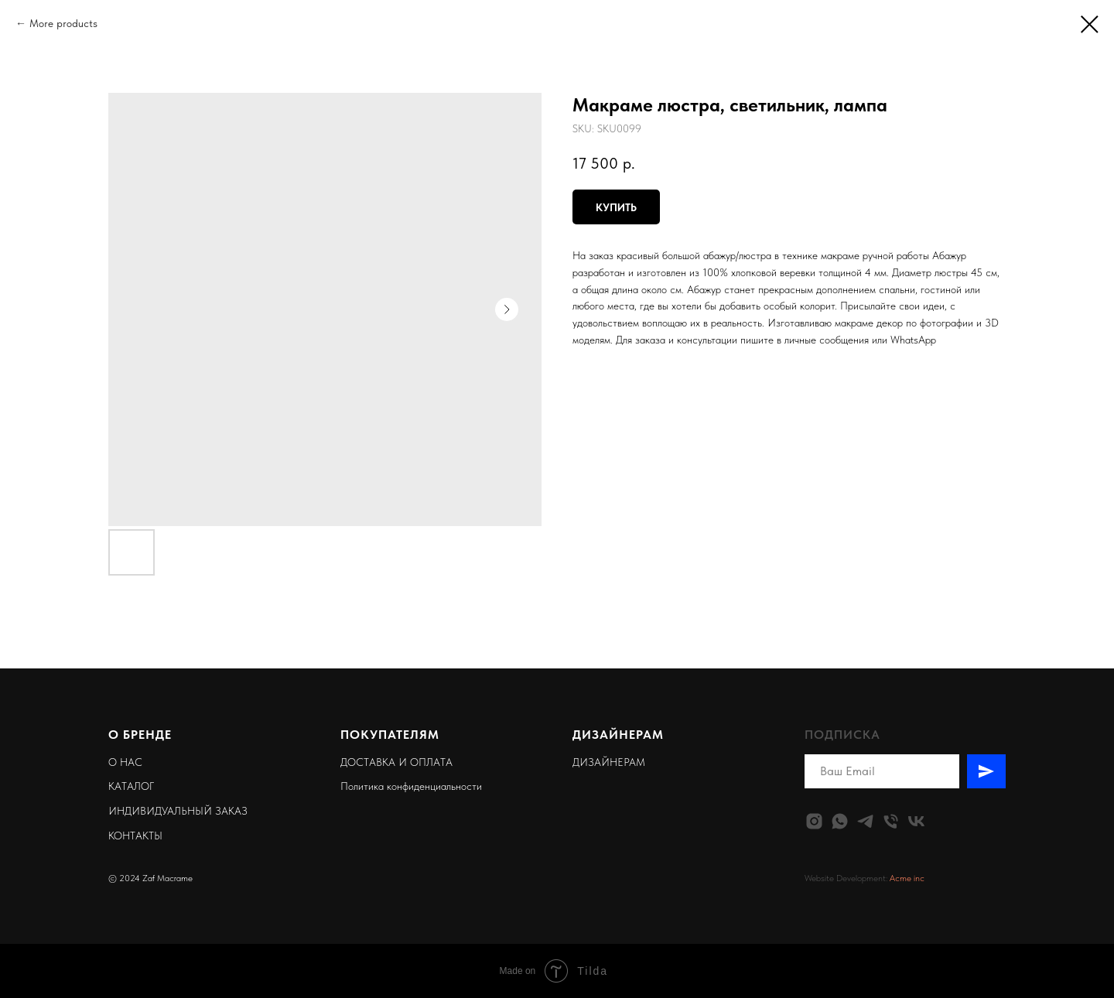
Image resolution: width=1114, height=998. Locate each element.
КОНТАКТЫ (135, 835)
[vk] (916, 821)
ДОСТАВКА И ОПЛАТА (396, 762)
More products (63, 23)
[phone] (890, 821)
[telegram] (865, 821)
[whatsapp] (839, 821)
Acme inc (907, 878)
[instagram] (814, 821)
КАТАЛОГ (131, 786)
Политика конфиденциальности (411, 786)
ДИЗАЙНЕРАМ (608, 762)
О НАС (125, 762)
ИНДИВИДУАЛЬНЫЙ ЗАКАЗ (178, 811)
